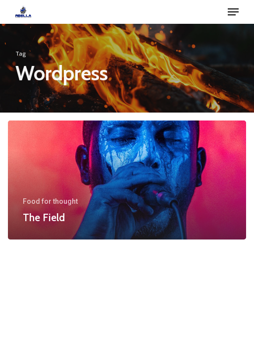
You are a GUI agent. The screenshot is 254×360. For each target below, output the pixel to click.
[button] (233, 12)
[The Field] (127, 180)
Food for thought (50, 201)
